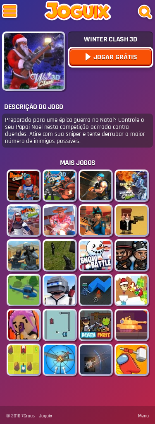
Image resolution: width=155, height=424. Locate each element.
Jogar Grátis (114, 57)
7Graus (28, 416)
